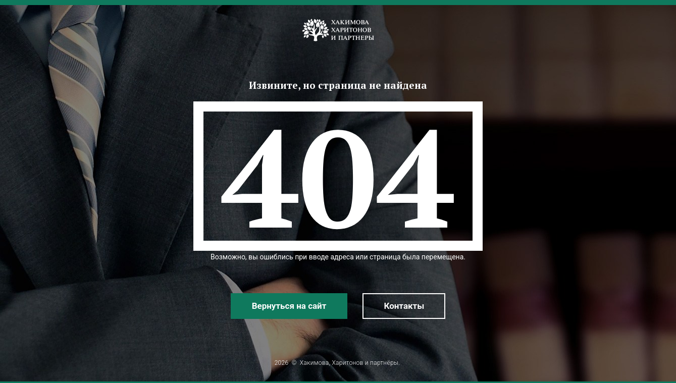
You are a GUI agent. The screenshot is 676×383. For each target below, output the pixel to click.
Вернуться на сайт (289, 306)
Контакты (404, 306)
